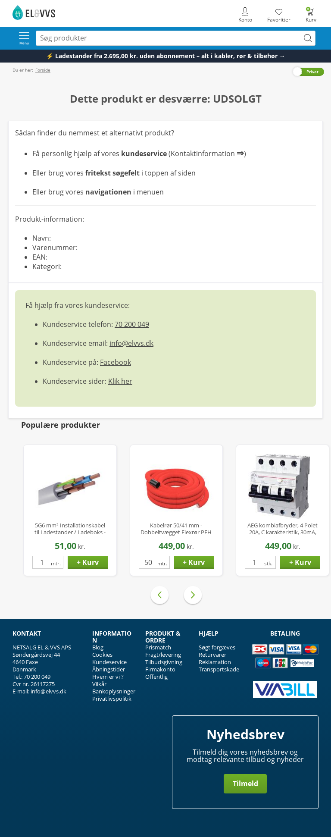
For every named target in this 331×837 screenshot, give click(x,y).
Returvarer (212, 654)
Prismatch (158, 647)
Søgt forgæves (217, 647)
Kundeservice (109, 662)
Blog (97, 647)
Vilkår (99, 684)
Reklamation (215, 662)
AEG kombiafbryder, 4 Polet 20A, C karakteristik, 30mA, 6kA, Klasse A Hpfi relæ (282, 529)
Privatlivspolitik (111, 698)
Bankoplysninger (113, 691)
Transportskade (219, 669)
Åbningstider (108, 669)
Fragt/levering (163, 654)
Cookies (102, 654)
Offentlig (156, 676)
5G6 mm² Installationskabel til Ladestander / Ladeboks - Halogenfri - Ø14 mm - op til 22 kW (70, 529)
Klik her (120, 381)
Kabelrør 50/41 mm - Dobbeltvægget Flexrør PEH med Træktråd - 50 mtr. (176, 529)
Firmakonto (160, 669)
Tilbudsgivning (163, 662)
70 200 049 (132, 324)
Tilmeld (245, 783)
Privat (312, 72)
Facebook (115, 362)
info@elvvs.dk (131, 343)
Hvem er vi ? (108, 676)
